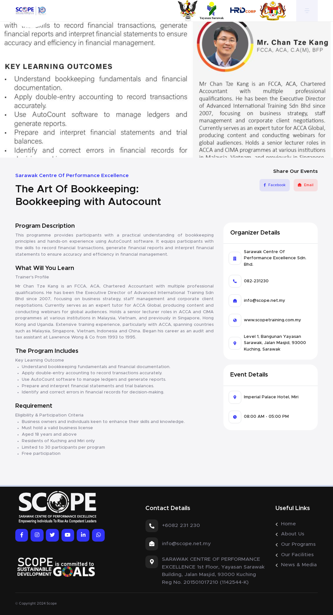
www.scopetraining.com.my (272, 320)
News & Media (299, 564)
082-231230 (256, 281)
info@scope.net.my (264, 301)
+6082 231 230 (181, 525)
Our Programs (298, 544)
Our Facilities (297, 554)
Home (288, 523)
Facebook (274, 185)
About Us (292, 533)
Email (305, 185)
